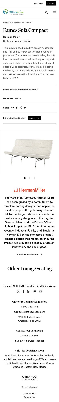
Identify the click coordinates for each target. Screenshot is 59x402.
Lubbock (48, 355)
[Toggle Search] (46, 12)
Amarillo (38, 355)
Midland (12, 359)
